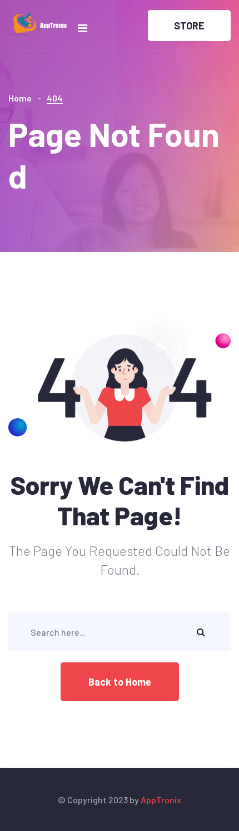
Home (20, 98)
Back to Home (119, 682)
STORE (189, 25)
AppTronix (161, 799)
